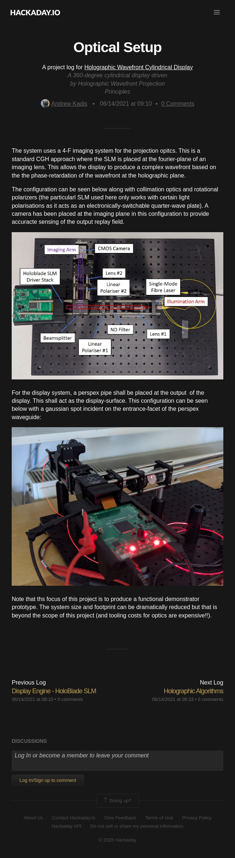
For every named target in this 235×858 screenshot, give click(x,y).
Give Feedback (120, 817)
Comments (177, 104)
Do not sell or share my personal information (137, 826)
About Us (33, 817)
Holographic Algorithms (193, 691)
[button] (216, 12)
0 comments (70, 699)
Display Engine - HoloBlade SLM (54, 691)
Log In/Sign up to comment (47, 780)
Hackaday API (66, 826)
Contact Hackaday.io (73, 817)
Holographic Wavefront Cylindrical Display (138, 67)
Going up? (117, 801)
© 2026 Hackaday (117, 840)
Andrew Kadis (64, 104)
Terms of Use (159, 817)
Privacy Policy (197, 817)
